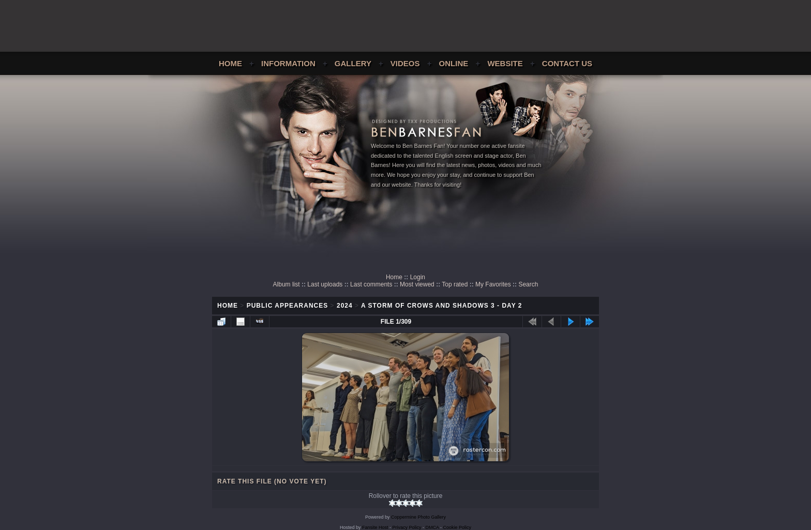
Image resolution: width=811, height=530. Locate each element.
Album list (286, 284)
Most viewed (417, 284)
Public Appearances (287, 305)
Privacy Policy (407, 527)
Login (417, 277)
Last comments (371, 284)
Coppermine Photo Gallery (418, 517)
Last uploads (324, 284)
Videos (405, 63)
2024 (345, 305)
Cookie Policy (457, 527)
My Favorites (493, 284)
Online (454, 63)
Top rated (455, 284)
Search (528, 284)
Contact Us (567, 63)
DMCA (432, 527)
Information (288, 63)
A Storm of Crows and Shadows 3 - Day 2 (441, 305)
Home (230, 63)
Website (504, 63)
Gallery (353, 63)
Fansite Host (375, 527)
